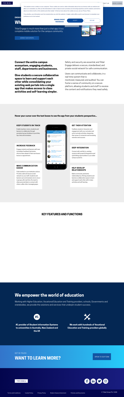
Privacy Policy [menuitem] (42, 393)
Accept (75, 20)
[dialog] (62, 14)
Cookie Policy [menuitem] (29, 393)
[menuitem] (117, 3)
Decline (92, 20)
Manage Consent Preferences (59, 20)
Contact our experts (27, 38)
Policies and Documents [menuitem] (78, 393)
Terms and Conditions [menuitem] (14, 393)
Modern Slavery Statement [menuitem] (58, 393)
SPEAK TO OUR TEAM (102, 357)
